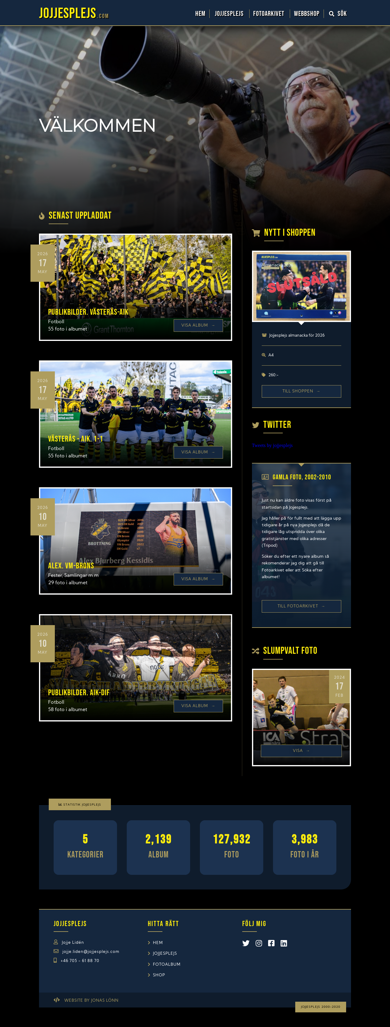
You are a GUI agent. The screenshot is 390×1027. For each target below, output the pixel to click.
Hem (200, 13)
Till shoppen (301, 391)
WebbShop (307, 13)
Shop (159, 975)
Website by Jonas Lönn (91, 1001)
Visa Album (198, 325)
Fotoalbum (167, 965)
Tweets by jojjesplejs (272, 445)
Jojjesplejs (230, 13)
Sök (338, 13)
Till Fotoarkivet (301, 606)
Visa (301, 751)
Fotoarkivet (269, 13)
